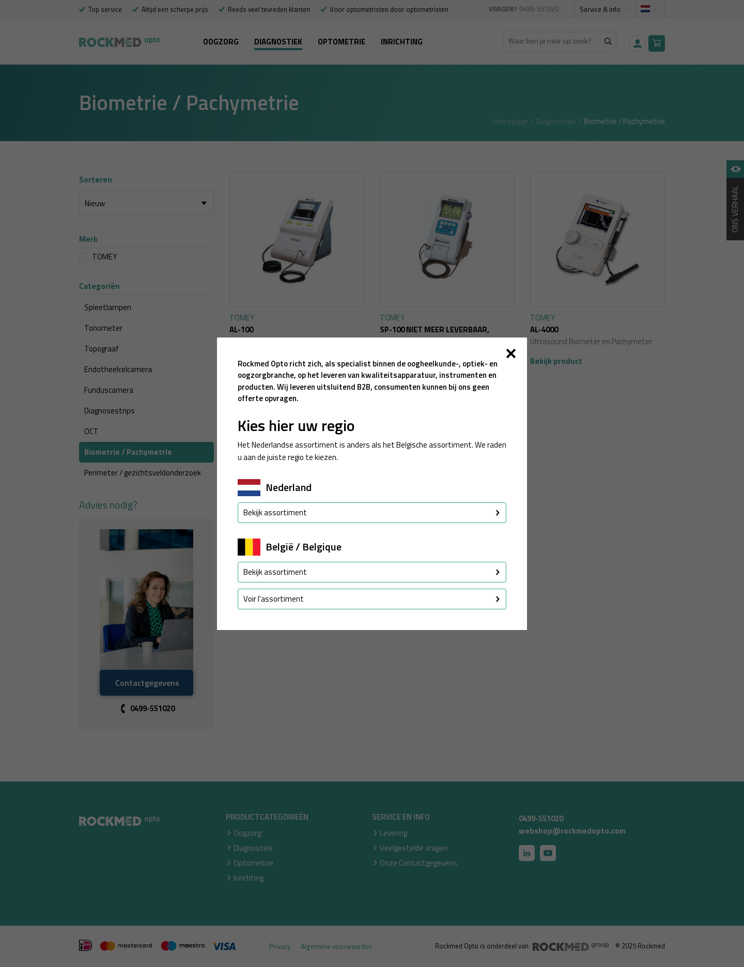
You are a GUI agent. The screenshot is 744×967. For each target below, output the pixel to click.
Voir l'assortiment (372, 599)
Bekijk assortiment (372, 512)
